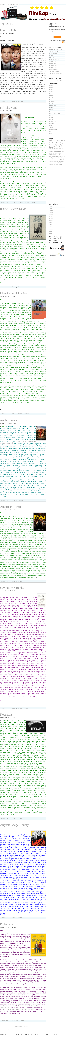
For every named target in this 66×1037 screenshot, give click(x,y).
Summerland (52, 61)
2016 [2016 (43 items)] (51, 146)
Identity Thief (8, 30)
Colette (51, 55)
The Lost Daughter (54, 71)
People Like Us (22, 1006)
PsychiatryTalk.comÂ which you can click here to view (19, 1009)
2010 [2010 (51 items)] (51, 142)
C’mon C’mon (52, 63)
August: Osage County (14, 825)
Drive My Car (52, 67)
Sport (50, 125)
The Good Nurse (53, 51)
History (51, 109)
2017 (51, 217)
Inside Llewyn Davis (13, 208)
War (50, 131)
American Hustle (10, 506)
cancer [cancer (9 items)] (59, 149)
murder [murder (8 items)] (56, 159)
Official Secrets (53, 53)
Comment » (4, 101)
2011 (51, 229)
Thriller (51, 127)
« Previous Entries (21, 1026)
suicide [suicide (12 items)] (58, 162)
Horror (51, 111)
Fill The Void (8, 107)
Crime (50, 99)
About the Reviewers (12, 4)
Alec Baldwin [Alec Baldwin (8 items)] (59, 148)
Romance (51, 123)
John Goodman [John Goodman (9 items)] (60, 154)
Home (2, 4)
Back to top (6, 1030)
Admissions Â (40, 1006)
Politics (51, 119)
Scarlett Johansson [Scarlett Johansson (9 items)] (52, 162)
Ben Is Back (52, 57)
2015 (51, 221)
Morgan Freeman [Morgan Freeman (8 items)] (52, 159)
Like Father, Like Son (14, 293)
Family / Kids (52, 105)
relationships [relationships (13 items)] (56, 161)
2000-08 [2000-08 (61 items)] (56, 140)
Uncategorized (53, 129)
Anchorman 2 (8, 420)
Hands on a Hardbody (54, 59)
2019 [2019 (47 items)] (51, 148)
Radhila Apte (52, 121)
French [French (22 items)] (57, 151)
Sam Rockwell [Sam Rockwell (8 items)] (61, 161)
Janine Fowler (53, 1035)
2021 (51, 208)
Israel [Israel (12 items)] (55, 154)
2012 (51, 227)
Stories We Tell (31, 1006)
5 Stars (51, 91)
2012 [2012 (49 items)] (61, 142)
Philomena (6, 924)
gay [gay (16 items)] (60, 151)
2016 (51, 219)
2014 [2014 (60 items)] (56, 144)
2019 (51, 212)
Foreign (51, 107)
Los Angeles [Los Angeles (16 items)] (59, 156)
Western (51, 133)
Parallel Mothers (53, 69)
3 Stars (51, 87)
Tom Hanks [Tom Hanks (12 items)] (62, 162)
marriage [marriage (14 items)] (51, 157)
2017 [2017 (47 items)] (55, 146)
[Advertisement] (57, 177)
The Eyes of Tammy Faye (55, 73)
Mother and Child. (5, 1007)
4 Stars (51, 89)
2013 (51, 225)
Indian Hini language (54, 113)
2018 (51, 215)
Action (51, 93)
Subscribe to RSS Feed (57, 43)
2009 (51, 233)
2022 (51, 206)
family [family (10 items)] (53, 151)
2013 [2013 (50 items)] (51, 144)
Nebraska (6, 714)
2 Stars (51, 85)
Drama (51, 103)
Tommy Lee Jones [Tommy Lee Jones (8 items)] (52, 164)
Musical (51, 115)
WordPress (31, 1035)
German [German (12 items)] (54, 153)
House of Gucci (53, 65)
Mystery (51, 117)
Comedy (51, 97)
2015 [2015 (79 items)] (60, 144)
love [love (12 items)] (64, 156)
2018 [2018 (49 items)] (60, 146)
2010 (51, 231)
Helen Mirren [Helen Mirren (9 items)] (58, 153)
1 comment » (5, 1021)
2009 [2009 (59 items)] (62, 140)
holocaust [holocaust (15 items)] (51, 154)
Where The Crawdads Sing (56, 49)
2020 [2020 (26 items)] (55, 148)
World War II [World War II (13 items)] (59, 164)
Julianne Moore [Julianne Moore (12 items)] (52, 156)
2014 (51, 223)
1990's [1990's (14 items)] (50, 140)
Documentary (52, 101)
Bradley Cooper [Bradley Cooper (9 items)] (55, 149)
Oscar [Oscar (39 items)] (60, 159)
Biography (51, 95)
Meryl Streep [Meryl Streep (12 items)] (61, 157)
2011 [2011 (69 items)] (56, 142)
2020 (51, 210)
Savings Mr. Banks (12, 587)
